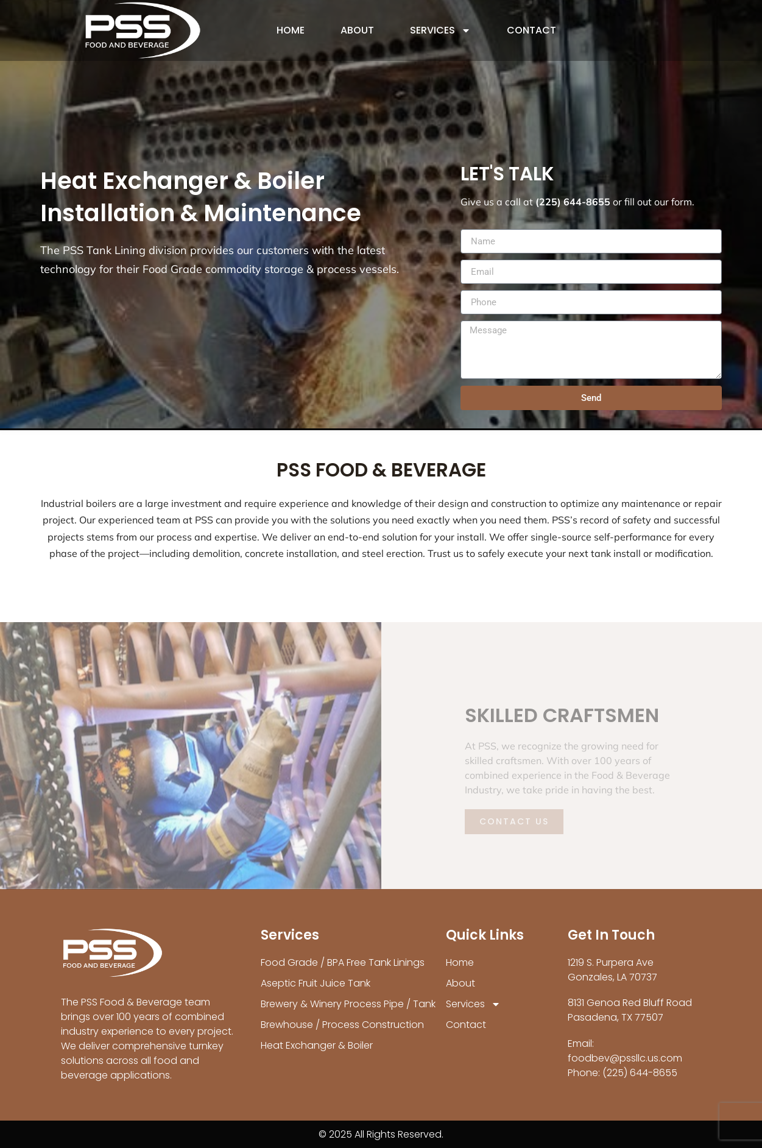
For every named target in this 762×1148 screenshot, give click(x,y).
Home (291, 30)
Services (440, 30)
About (357, 30)
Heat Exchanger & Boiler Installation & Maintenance (200, 197)
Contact (531, 30)
